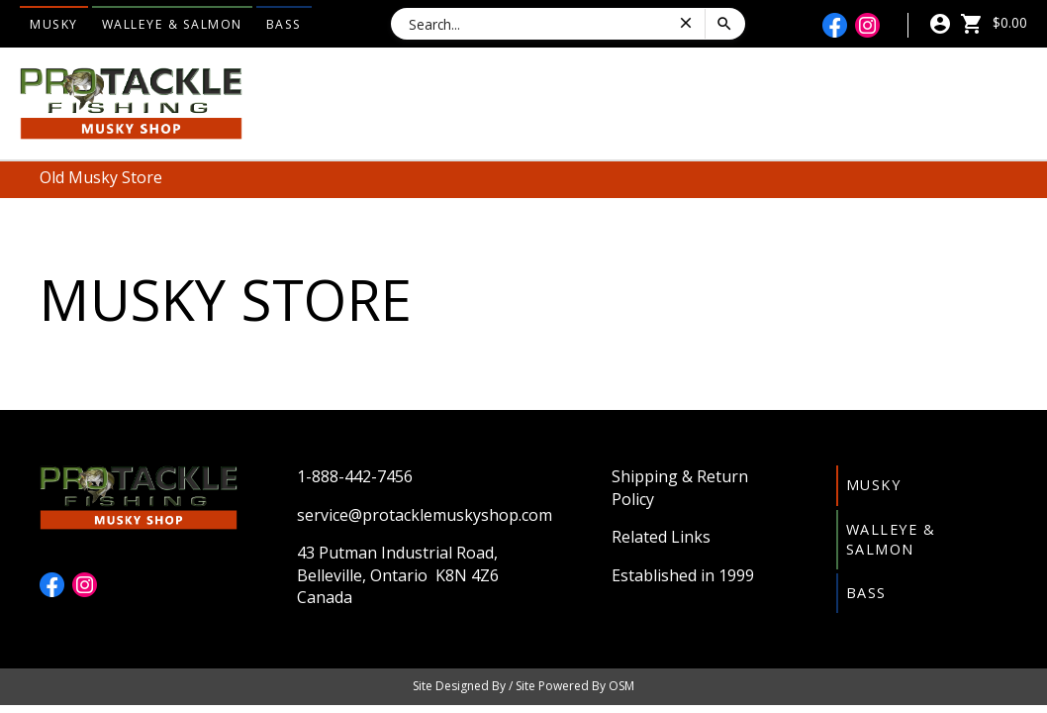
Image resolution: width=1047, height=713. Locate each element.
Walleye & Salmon (172, 24)
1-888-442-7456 (355, 476)
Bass (284, 24)
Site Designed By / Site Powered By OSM (523, 685)
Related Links (661, 537)
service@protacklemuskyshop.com (424, 515)
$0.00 (993, 22)
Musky (54, 24)
